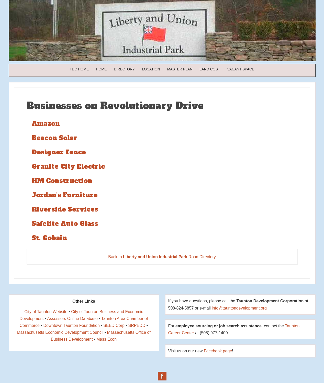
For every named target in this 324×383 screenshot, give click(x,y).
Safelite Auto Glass (65, 223)
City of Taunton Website (45, 312)
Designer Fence (59, 152)
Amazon (46, 123)
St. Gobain (49, 238)
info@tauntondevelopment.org (239, 308)
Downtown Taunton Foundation (71, 325)
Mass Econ (106, 339)
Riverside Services (65, 209)
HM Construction (62, 181)
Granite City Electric (68, 166)
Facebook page (218, 351)
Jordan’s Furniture (65, 195)
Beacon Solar (54, 138)
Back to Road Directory (162, 257)
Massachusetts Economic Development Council (60, 332)
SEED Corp (114, 325)
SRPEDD (137, 325)
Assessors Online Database (72, 318)
